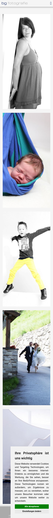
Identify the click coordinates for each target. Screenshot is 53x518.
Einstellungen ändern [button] (31, 511)
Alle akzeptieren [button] (32, 506)
